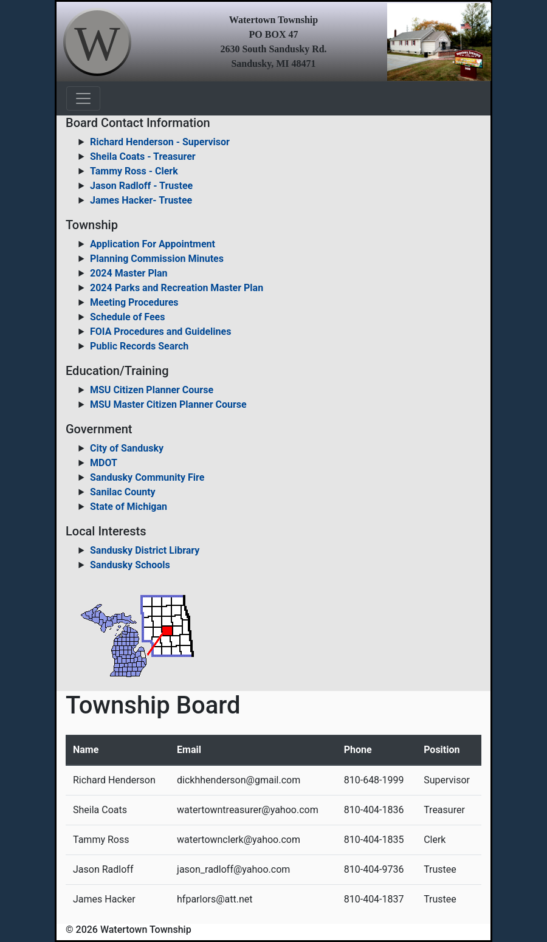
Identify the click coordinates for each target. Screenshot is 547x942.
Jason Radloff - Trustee (141, 185)
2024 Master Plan (128, 273)
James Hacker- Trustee (141, 200)
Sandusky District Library (144, 550)
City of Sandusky (126, 448)
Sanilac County (123, 492)
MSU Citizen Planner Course (151, 390)
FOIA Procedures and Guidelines (160, 331)
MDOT (103, 463)
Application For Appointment (152, 244)
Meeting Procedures (134, 302)
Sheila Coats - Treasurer (143, 156)
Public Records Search (139, 346)
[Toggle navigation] (83, 98)
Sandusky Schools (130, 565)
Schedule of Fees (127, 317)
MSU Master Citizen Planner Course (168, 404)
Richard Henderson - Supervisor (160, 142)
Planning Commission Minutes (157, 258)
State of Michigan (128, 506)
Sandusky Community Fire (147, 477)
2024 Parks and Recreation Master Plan (176, 288)
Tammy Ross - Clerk (134, 171)
